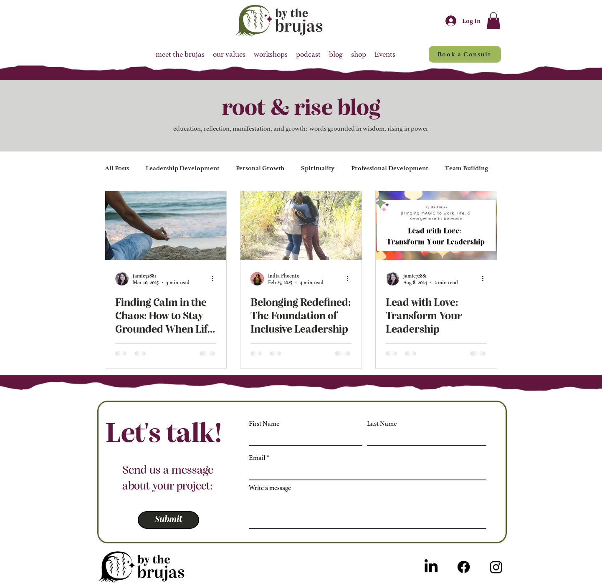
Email (257, 457)
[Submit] (168, 520)
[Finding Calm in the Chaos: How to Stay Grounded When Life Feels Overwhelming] (165, 225)
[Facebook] (463, 567)
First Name (264, 423)
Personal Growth (260, 168)
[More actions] (215, 279)
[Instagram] (496, 567)
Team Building (466, 168)
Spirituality (317, 168)
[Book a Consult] (465, 54)
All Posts (117, 168)
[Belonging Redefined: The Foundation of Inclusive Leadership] (301, 225)
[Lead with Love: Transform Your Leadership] (436, 225)
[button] (493, 20)
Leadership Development (182, 168)
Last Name (382, 423)
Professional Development (389, 168)
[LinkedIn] (431, 567)
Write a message (270, 488)
